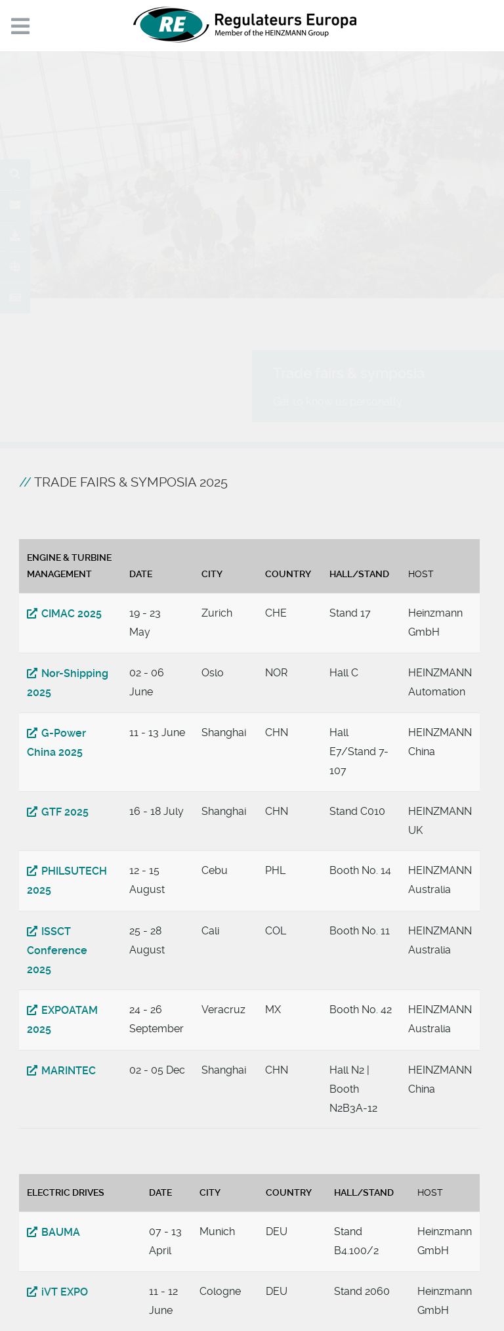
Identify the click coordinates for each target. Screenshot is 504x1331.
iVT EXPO (64, 1292)
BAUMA (60, 1232)
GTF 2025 (65, 812)
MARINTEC (68, 1070)
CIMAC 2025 (71, 613)
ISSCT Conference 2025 (57, 950)
